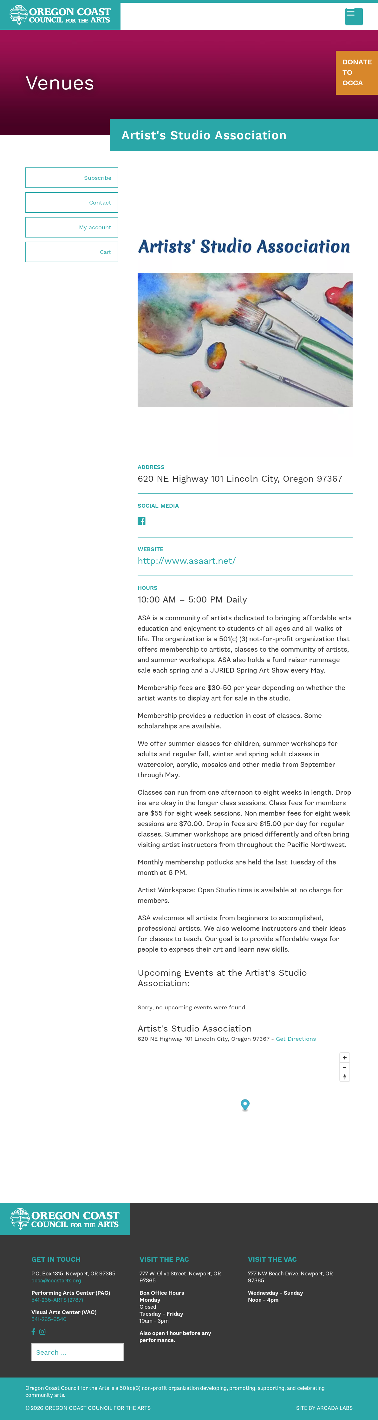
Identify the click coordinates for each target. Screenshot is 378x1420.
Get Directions (296, 1038)
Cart (105, 252)
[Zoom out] (344, 1067)
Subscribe (97, 177)
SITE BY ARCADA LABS (324, 1408)
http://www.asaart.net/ (187, 561)
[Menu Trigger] (354, 16)
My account (95, 227)
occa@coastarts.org (56, 1280)
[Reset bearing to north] (344, 1076)
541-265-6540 (49, 1319)
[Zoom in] (344, 1057)
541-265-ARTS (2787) (57, 1300)
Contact (100, 202)
